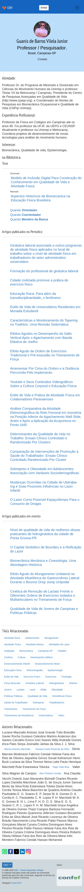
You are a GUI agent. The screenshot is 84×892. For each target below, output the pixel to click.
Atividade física (12, 638)
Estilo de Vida (11, 676)
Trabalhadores (56, 702)
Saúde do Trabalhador (16, 702)
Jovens (8, 689)
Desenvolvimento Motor (47, 663)
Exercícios (50, 676)
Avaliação (9, 650)
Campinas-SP (45, 650)
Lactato (21, 689)
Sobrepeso (38, 702)
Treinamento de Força (34, 709)
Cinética (8, 657)
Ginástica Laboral (35, 683)
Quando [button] (23, 210)
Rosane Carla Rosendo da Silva (52, 749)
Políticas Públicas (13, 696)
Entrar (44, 7)
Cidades (62, 650)
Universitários (46, 715)
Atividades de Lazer (59, 644)
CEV (6, 865)
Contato (42, 59)
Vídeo (61, 715)
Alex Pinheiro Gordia (50, 773)
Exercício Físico (32, 676)
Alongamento (51, 638)
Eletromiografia (35, 670)
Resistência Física (61, 696)
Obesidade (57, 689)
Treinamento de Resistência (19, 715)
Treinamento (10, 709)
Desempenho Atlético (41, 657)
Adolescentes (32, 638)
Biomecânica (26, 650)
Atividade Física (12, 644)
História (73, 683)
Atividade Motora (35, 644)
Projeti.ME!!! (16, 883)
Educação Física (13, 670)
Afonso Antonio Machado (17, 749)
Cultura (21, 657)
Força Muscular (12, 683)
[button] (4, 851)
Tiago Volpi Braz (60, 767)
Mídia (43, 689)
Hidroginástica (56, 683)
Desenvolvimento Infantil (17, 663)
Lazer (32, 689)
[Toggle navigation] (77, 7)
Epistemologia (55, 670)
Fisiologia (66, 676)
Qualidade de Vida (37, 696)
